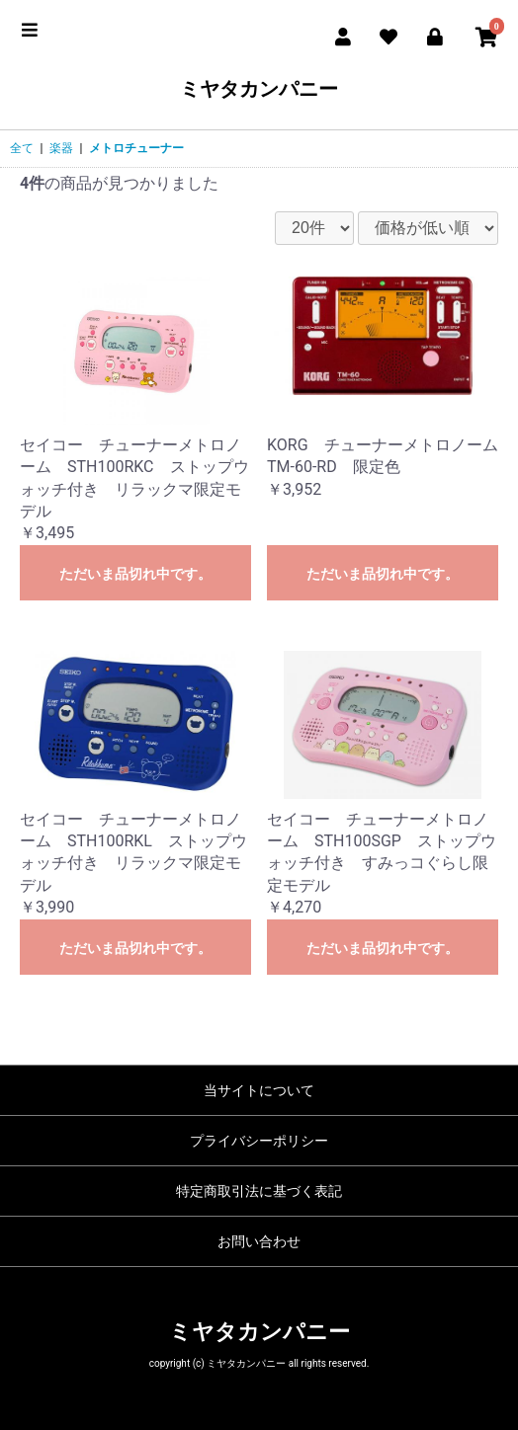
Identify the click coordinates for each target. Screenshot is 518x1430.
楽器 (61, 148)
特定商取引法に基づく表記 (259, 1191)
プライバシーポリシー (259, 1141)
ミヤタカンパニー (259, 89)
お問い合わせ (259, 1241)
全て (22, 148)
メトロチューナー (136, 148)
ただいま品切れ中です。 (135, 574)
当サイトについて (259, 1090)
